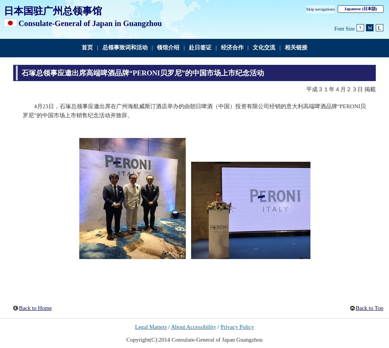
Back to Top (369, 308)
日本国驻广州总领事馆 (53, 11)
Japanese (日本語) (360, 8)
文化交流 (264, 47)
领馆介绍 (168, 47)
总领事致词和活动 (125, 47)
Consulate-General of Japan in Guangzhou (90, 23)
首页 (87, 47)
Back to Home (35, 308)
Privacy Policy (237, 327)
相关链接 (296, 47)
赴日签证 (200, 47)
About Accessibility (193, 327)
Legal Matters (151, 327)
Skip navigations (320, 9)
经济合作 (232, 47)
